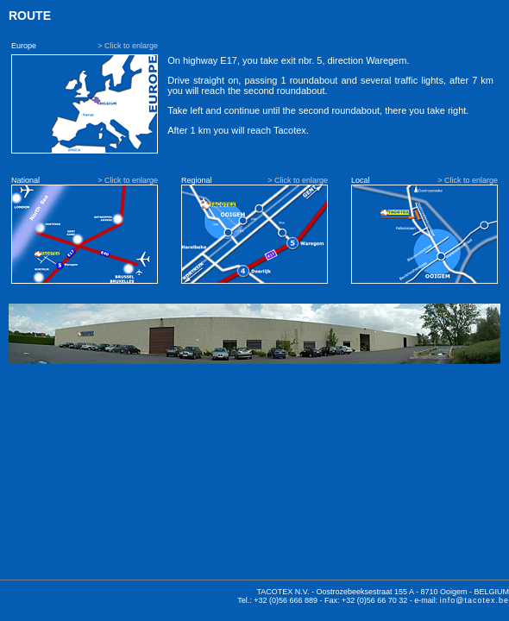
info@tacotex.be (474, 600)
